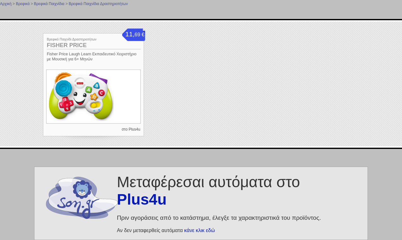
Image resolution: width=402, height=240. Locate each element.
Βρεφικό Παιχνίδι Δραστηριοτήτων (71, 39)
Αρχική (5, 4)
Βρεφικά (22, 4)
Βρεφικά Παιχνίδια (49, 4)
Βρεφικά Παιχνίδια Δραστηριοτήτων (98, 4)
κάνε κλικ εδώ (199, 230)
